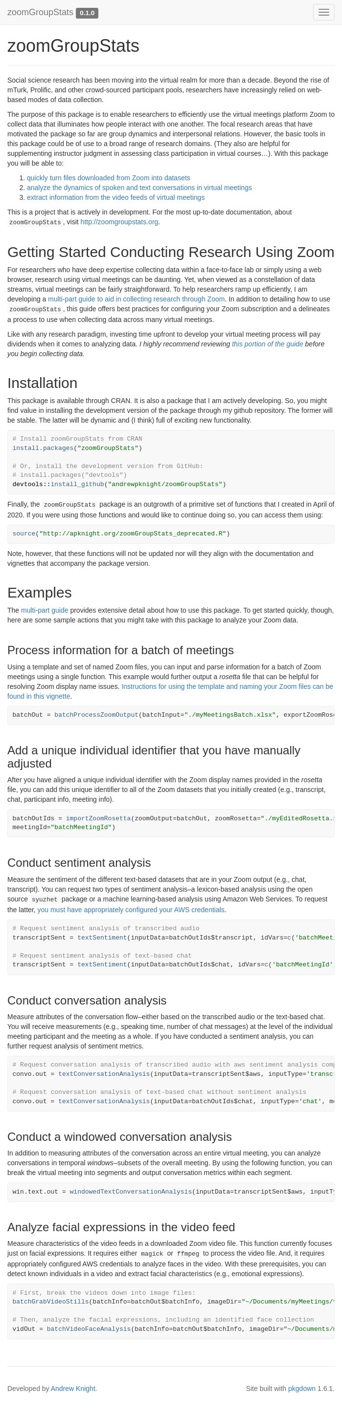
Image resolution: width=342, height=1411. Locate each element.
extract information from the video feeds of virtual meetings (116, 197)
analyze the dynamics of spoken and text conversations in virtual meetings (139, 188)
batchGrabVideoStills (51, 1301)
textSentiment (102, 937)
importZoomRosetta (98, 818)
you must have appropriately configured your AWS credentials (130, 910)
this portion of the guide (267, 344)
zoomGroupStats (40, 12)
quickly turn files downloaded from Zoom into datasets (108, 178)
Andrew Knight (73, 1388)
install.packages (43, 448)
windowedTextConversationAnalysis (131, 1192)
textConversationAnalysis (104, 1074)
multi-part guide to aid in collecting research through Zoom (136, 299)
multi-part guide (44, 610)
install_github (77, 484)
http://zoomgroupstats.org (120, 222)
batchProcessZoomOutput (96, 715)
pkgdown (302, 1388)
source (24, 533)
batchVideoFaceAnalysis (89, 1329)
